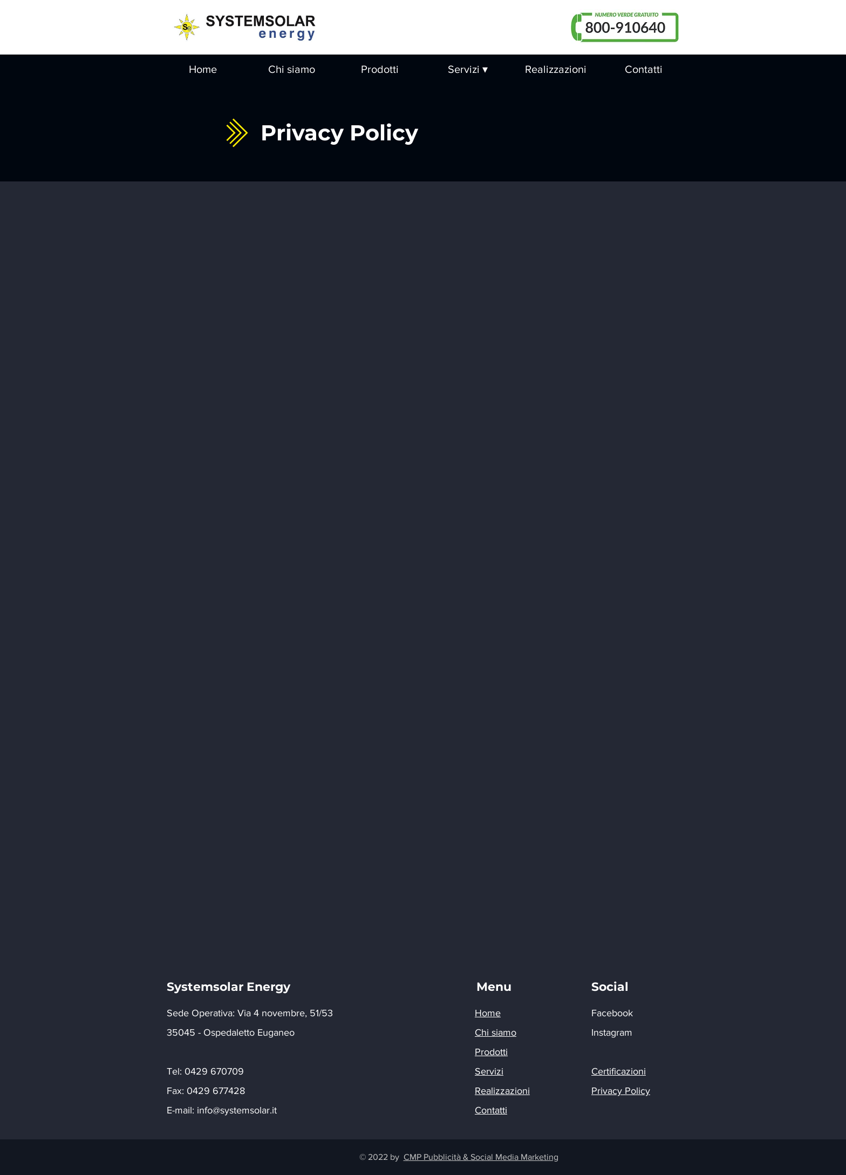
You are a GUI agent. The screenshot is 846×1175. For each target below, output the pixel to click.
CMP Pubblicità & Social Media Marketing (481, 1157)
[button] (467, 69)
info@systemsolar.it (237, 1110)
